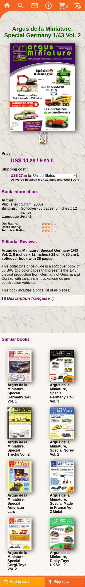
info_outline (48, 5)
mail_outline (35, 5)
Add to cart (16, 582)
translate (78, 5)
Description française (28, 298)
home (7, 5)
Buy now (58, 582)
